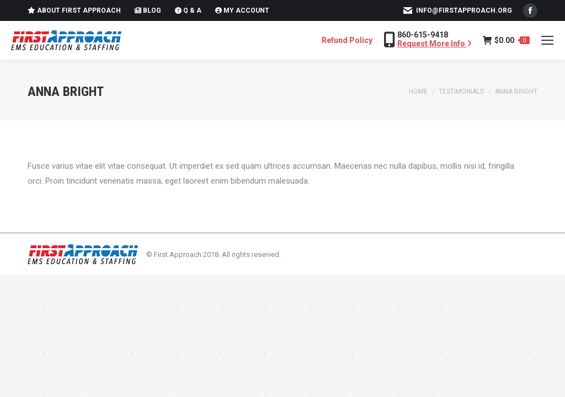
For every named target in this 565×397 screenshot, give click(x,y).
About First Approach (74, 10)
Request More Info (434, 43)
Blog (148, 10)
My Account (242, 10)
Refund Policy (347, 40)
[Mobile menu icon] (547, 40)
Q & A (188, 10)
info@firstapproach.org (464, 10)
